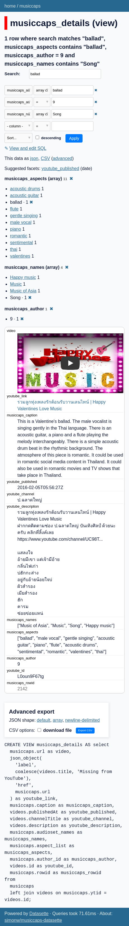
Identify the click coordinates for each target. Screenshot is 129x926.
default (43, 720)
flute (14, 209)
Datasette (38, 913)
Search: (12, 73)
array (58, 720)
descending (48, 138)
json (34, 158)
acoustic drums (25, 188)
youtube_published (60, 168)
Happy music (23, 277)
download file (54, 730)
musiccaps (30, 6)
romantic (18, 235)
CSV (45, 158)
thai (13, 249)
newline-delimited (82, 720)
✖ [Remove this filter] (95, 90)
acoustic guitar (24, 195)
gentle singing (24, 215)
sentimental (21, 242)
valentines (20, 256)
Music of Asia (23, 290)
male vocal (20, 222)
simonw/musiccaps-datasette (33, 920)
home (10, 6)
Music (16, 284)
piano (15, 229)
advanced (62, 158)
